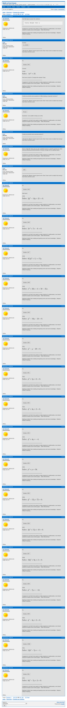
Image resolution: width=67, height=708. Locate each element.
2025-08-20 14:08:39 (8, 637)
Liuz (4, 42)
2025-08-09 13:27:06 (8, 306)
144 (14, 14)
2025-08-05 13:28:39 (8, 183)
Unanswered (61, 9)
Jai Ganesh (6, 18)
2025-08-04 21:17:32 (8, 108)
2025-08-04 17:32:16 (8, 40)
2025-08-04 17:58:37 (8, 58)
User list (9, 6)
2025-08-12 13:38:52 (8, 396)
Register (23, 6)
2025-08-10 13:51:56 (8, 336)
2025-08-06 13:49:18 (8, 216)
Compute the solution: (19, 12)
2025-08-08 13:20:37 (8, 276)
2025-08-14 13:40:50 (8, 456)
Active (55, 9)
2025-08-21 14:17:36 (8, 667)
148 (22, 14)
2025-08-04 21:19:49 (8, 131)
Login (28, 6)
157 (26, 14)
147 (20, 14)
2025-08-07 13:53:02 (8, 245)
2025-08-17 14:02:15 (8, 547)
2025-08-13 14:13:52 (8, 426)
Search (18, 6)
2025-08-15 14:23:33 (8, 486)
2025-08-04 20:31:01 (8, 93)
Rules (13, 6)
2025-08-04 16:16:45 (8, 16)
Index (4, 6)
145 (16, 14)
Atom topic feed (60, 702)
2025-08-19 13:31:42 (8, 607)
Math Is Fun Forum (9, 3)
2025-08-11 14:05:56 (8, 366)
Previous (8, 14)
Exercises (9, 12)
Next (28, 14)
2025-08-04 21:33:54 (8, 146)
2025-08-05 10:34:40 (8, 166)
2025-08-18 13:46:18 (8, 577)
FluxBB (62, 704)
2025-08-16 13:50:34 (8, 517)
